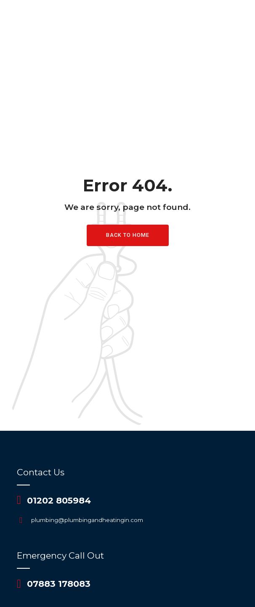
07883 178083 (58, 583)
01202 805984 (59, 500)
